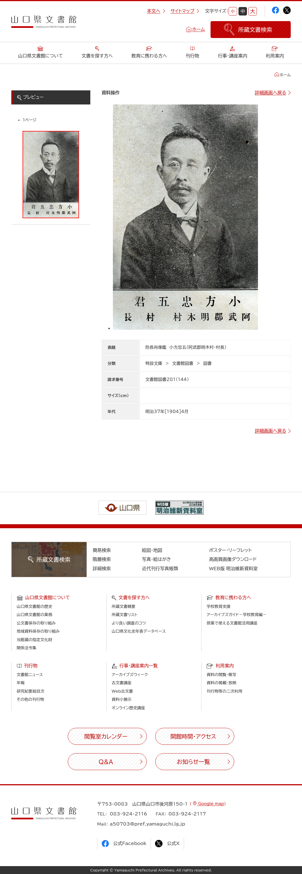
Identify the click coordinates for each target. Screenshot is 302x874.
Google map (210, 804)
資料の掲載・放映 (221, 683)
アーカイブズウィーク (130, 675)
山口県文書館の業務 (34, 615)
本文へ (156, 11)
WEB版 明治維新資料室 (233, 568)
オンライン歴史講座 (128, 708)
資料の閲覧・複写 (221, 675)
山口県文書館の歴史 (34, 606)
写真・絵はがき (156, 559)
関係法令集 (26, 648)
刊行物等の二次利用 (224, 691)
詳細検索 (102, 568)
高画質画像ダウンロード (233, 559)
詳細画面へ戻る (270, 92)
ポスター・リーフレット (230, 550)
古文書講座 (122, 683)
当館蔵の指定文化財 (34, 640)
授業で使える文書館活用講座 (232, 623)
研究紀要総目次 (30, 691)
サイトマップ (184, 11)
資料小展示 (122, 699)
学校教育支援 (218, 606)
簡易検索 (102, 550)
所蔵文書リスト (124, 615)
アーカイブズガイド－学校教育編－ (236, 615)
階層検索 (102, 559)
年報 (21, 683)
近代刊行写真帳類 (160, 568)
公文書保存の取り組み (36, 623)
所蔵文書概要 (123, 606)
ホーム (198, 29)
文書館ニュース (30, 675)
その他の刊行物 (30, 699)
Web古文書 (122, 691)
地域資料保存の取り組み (38, 631)
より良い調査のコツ (129, 623)
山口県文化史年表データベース (139, 631)
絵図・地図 (152, 550)
